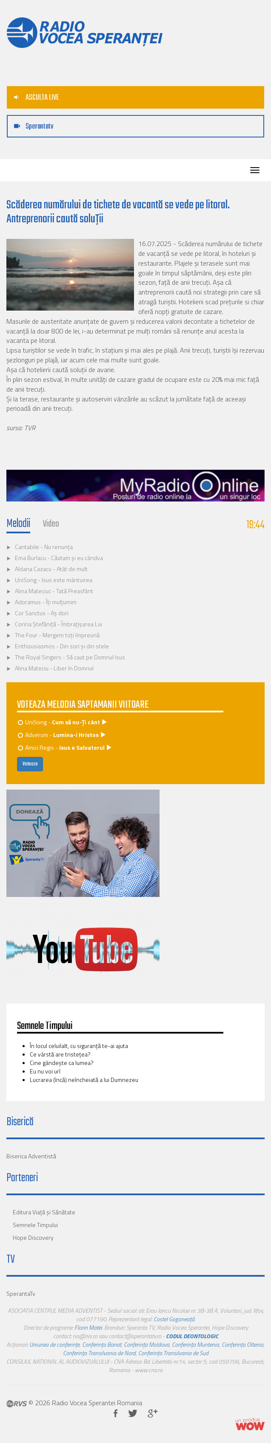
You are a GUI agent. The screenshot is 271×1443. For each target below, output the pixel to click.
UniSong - (63, 721)
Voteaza (30, 764)
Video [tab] (51, 524)
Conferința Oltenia (242, 1344)
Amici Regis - (65, 747)
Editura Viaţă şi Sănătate (44, 1212)
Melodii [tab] (18, 524)
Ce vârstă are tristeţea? (60, 1054)
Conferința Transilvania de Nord (99, 1352)
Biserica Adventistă (31, 1156)
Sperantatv (33, 126)
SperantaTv (20, 1293)
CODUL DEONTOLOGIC (192, 1335)
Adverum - (62, 734)
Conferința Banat (101, 1344)
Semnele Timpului (35, 1224)
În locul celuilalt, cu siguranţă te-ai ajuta (79, 1045)
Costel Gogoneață (174, 1318)
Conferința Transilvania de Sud (173, 1352)
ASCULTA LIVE (36, 98)
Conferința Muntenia (195, 1344)
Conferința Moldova (146, 1344)
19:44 (256, 525)
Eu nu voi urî (45, 1071)
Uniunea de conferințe (54, 1344)
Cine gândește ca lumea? (62, 1062)
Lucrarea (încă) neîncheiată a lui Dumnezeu (84, 1079)
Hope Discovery (33, 1237)
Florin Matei (88, 1327)
